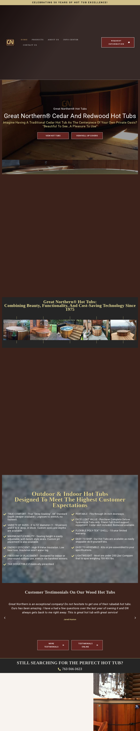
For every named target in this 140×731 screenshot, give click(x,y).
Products (38, 40)
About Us (53, 40)
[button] (4, 617)
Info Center (71, 40)
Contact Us (30, 45)
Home (24, 40)
